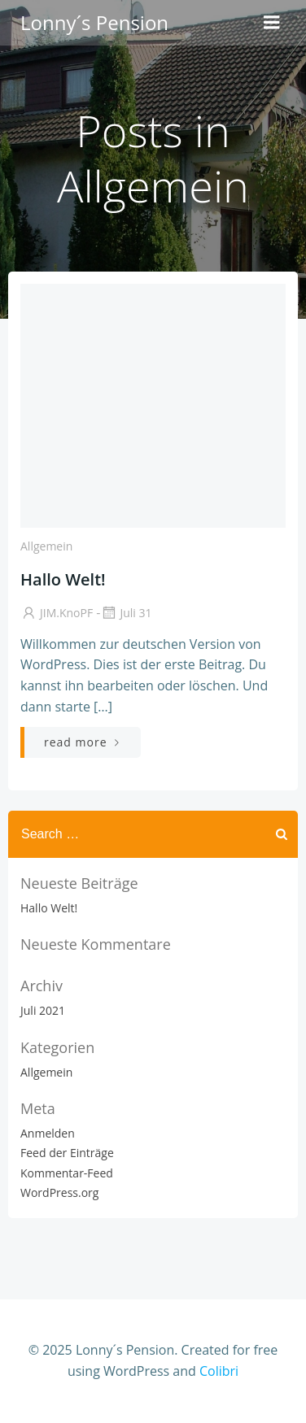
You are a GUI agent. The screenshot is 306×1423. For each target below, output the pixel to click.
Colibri (218, 1371)
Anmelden (47, 1133)
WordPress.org (59, 1192)
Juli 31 (125, 612)
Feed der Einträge (67, 1152)
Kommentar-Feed (66, 1173)
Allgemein (46, 546)
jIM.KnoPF (56, 612)
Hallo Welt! (48, 908)
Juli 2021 (42, 1010)
